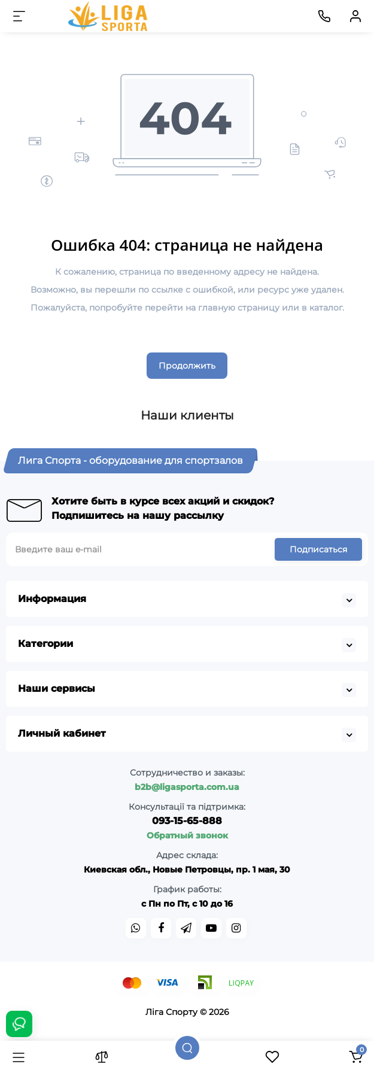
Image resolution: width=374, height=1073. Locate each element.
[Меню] (19, 16)
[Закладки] (272, 1056)
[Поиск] (187, 1048)
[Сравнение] (101, 1056)
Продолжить (187, 365)
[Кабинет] (355, 16)
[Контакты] (324, 16)
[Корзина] (355, 1056)
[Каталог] (18, 1056)
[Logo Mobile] (109, 16)
